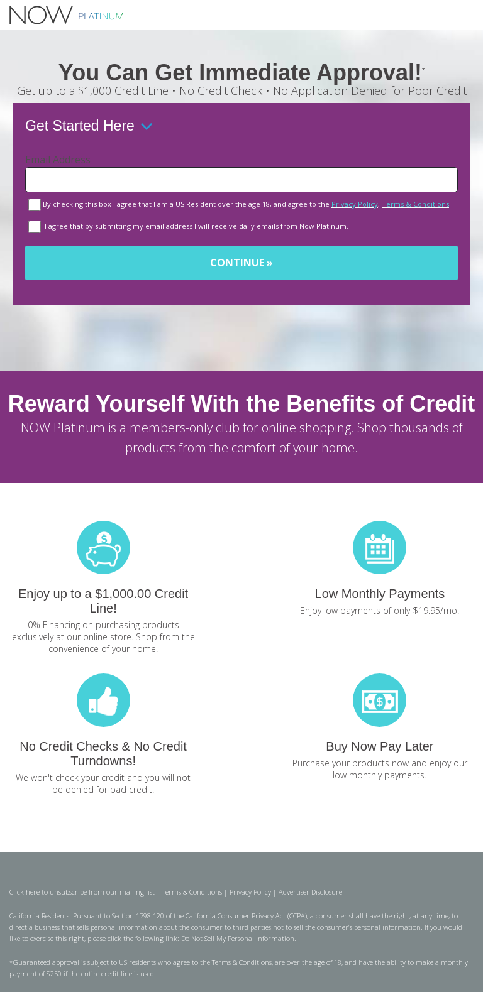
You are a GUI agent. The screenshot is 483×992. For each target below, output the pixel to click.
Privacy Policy (354, 204)
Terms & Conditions (415, 204)
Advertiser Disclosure (310, 892)
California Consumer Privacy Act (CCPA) (246, 915)
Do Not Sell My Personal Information (237, 938)
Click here (24, 892)
